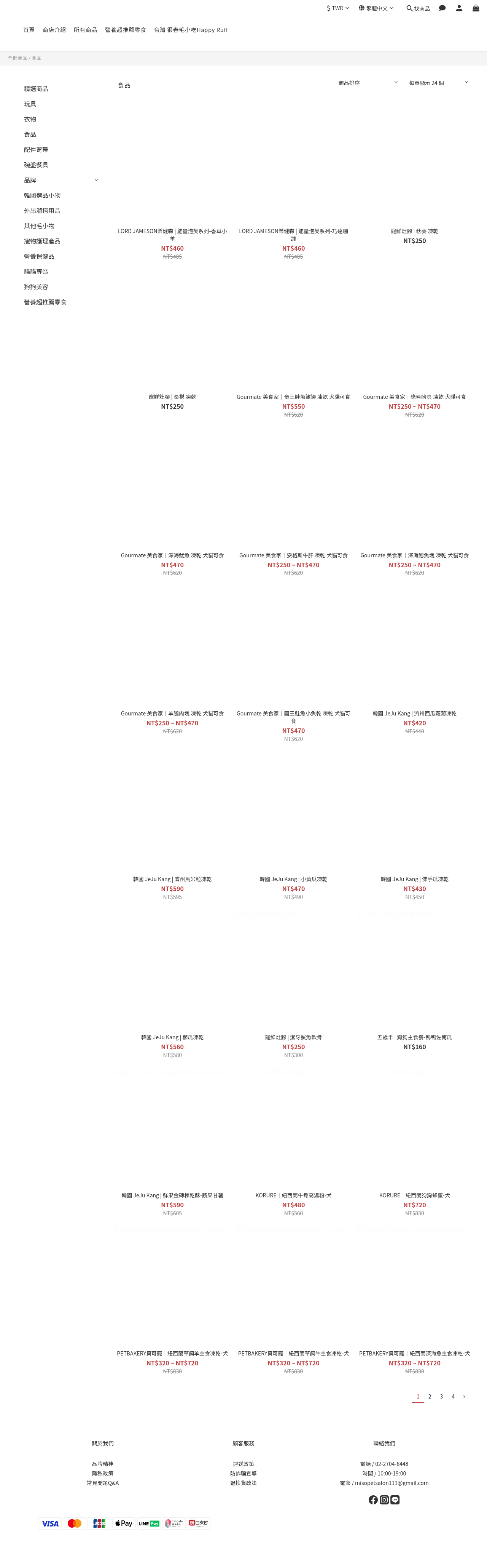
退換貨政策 (243, 1483)
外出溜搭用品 (42, 210)
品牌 (30, 179)
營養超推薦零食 (125, 30)
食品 (36, 57)
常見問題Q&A (103, 1483)
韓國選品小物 (42, 195)
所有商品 (85, 30)
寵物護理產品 (42, 240)
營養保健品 (39, 256)
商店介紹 (54, 30)
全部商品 (17, 57)
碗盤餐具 (36, 164)
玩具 (30, 103)
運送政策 (243, 1463)
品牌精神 (102, 1463)
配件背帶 (36, 149)
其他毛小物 (39, 225)
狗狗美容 (36, 286)
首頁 (29, 30)
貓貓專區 (36, 271)
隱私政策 (102, 1473)
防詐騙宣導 (243, 1473)
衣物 (30, 118)
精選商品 (36, 88)
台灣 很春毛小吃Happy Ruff (191, 30)
